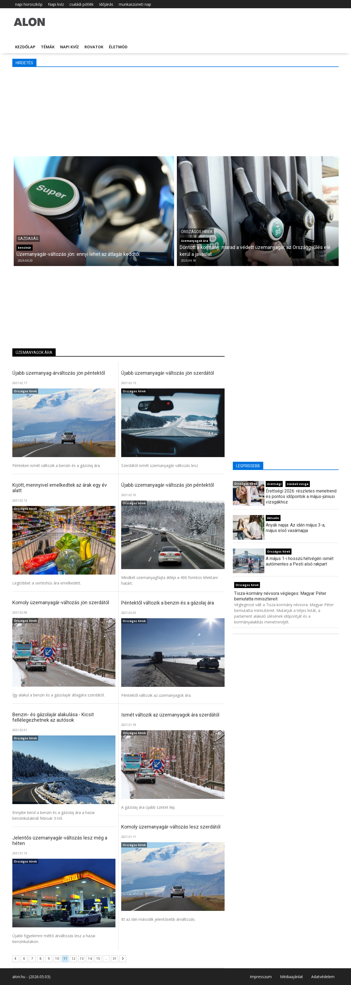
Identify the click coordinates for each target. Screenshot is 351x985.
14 (90, 958)
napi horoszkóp (29, 4)
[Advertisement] (175, 110)
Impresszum (261, 976)
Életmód (118, 46)
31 (115, 958)
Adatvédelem (323, 976)
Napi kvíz (56, 4)
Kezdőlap (25, 46)
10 (57, 958)
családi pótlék (81, 4)
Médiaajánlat (291, 976)
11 (65, 958)
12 (73, 958)
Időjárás (106, 4)
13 (82, 958)
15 (98, 958)
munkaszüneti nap (135, 4)
